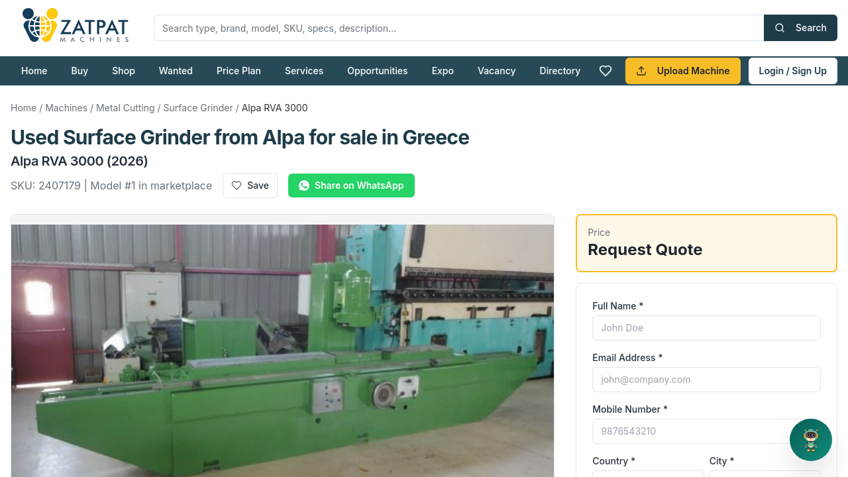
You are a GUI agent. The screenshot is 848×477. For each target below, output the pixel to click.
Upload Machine (683, 70)
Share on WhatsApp (351, 185)
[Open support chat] (811, 440)
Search (800, 27)
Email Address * (627, 357)
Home (34, 70)
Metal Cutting (125, 107)
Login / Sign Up (793, 70)
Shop (123, 70)
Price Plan (239, 70)
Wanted (176, 70)
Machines (66, 107)
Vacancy (497, 70)
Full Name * (617, 305)
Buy (80, 70)
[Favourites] (605, 71)
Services (304, 70)
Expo (443, 70)
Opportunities (377, 70)
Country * (613, 460)
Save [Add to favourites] (250, 185)
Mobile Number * (630, 409)
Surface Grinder (198, 107)
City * (722, 460)
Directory (560, 70)
